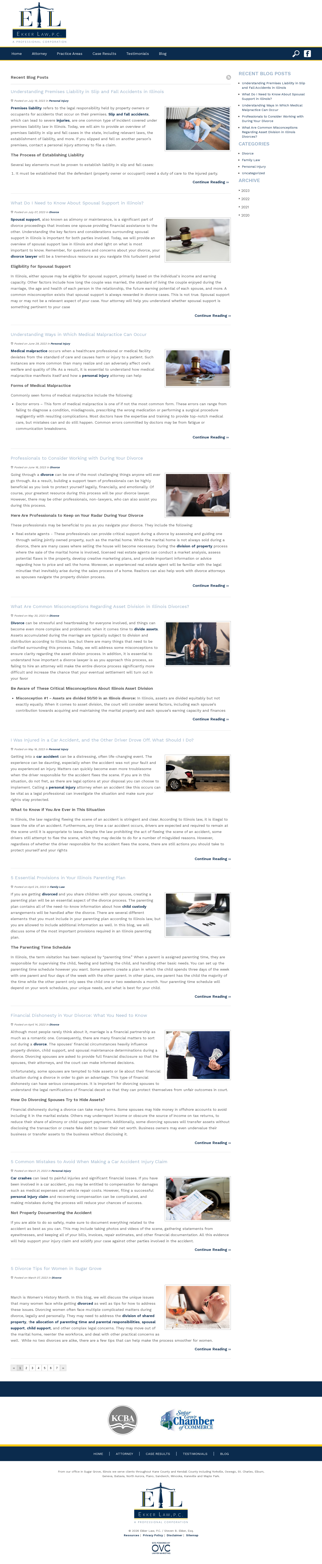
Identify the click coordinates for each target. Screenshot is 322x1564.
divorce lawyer (24, 256)
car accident (47, 756)
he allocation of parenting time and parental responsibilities (85, 1322)
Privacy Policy (153, 1535)
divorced (50, 894)
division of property (194, 546)
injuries (63, 120)
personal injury (95, 375)
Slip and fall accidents (128, 114)
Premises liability (26, 108)
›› (63, 1368)
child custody (134, 906)
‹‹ (14, 1368)
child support (39, 1328)
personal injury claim (29, 1196)
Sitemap (192, 1535)
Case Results (104, 53)
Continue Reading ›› (211, 182)
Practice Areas (69, 53)
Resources (131, 1535)
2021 (244, 207)
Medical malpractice (29, 351)
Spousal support (25, 219)
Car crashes (21, 1178)
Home (17, 53)
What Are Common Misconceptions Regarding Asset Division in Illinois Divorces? (270, 132)
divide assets (146, 629)
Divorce (54, 212)
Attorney (39, 53)
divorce (47, 474)
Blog (163, 53)
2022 (244, 199)
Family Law (57, 886)
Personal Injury (58, 100)
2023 (244, 191)
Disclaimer (174, 1535)
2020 (244, 215)
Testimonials (137, 53)
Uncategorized (253, 173)
